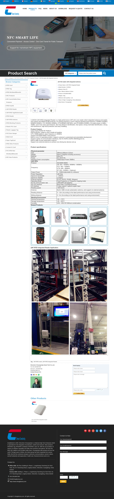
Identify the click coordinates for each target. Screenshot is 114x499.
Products (33, 8)
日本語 (101, 1)
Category (11, 78)
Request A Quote (75, 8)
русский (53, 1)
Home (25, 8)
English (7, 1)
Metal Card (9, 137)
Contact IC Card (11, 147)
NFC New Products (12, 157)
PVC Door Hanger (11, 133)
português (71, 1)
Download (62, 8)
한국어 (109, 1)
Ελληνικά (92, 1)
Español (62, 1)
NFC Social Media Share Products (13, 100)
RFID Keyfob (10, 105)
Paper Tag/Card (10, 140)
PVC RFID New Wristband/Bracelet (12, 152)
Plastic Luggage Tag (12, 130)
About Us (53, 8)
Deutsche (35, 1)
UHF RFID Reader (18, 78)
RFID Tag (9, 89)
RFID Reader (10, 116)
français (26, 1)
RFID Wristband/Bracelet (13, 92)
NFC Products (10, 95)
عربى (58, 3)
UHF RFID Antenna (11, 119)
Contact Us (89, 8)
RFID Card (9, 85)
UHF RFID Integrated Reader (31, 78)
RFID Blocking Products (13, 123)
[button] (112, 43)
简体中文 (16, 1)
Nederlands (82, 1)
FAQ (39, 8)
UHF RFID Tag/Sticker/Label (14, 112)
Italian (44, 1)
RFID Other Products (12, 144)
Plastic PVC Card (11, 126)
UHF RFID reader (38, 361)
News (45, 8)
